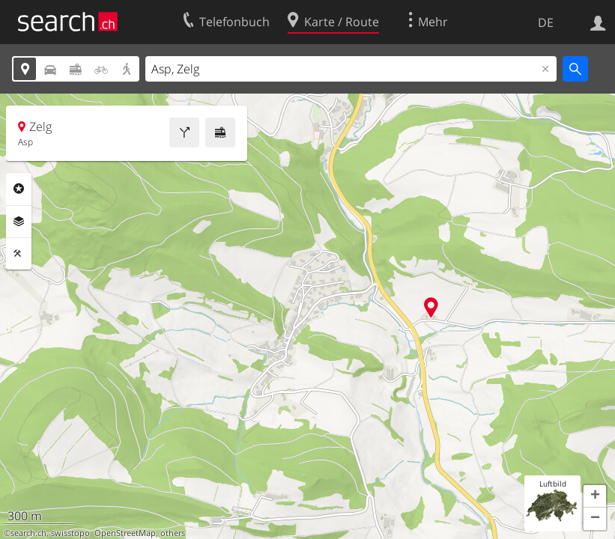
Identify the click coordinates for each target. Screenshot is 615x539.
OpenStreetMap (125, 533)
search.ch (28, 533)
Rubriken (18, 188)
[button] (595, 496)
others (172, 533)
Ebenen (18, 221)
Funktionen (18, 254)
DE (546, 22)
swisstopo (70, 533)
